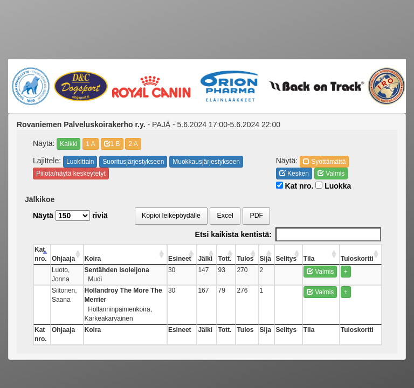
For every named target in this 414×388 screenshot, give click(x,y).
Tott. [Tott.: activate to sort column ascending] (247, 258)
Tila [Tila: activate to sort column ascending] (317, 258)
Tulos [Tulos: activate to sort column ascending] (264, 258)
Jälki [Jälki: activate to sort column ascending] (231, 258)
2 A (132, 144)
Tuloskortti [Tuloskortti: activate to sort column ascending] (364, 258)
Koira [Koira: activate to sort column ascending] (105, 258)
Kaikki (68, 144)
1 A (90, 144)
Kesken (294, 173)
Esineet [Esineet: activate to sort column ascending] (210, 258)
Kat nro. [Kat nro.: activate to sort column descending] (40, 254)
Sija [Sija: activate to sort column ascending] (280, 258)
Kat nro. (295, 186)
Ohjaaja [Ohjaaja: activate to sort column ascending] (68, 258)
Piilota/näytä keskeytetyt (71, 173)
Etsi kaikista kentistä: (288, 234)
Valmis (331, 173)
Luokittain (80, 161)
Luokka (333, 186)
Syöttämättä (324, 161)
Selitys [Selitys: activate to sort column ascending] (298, 258)
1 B (112, 144)
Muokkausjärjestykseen (206, 161)
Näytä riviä (70, 215)
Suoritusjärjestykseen (133, 161)
